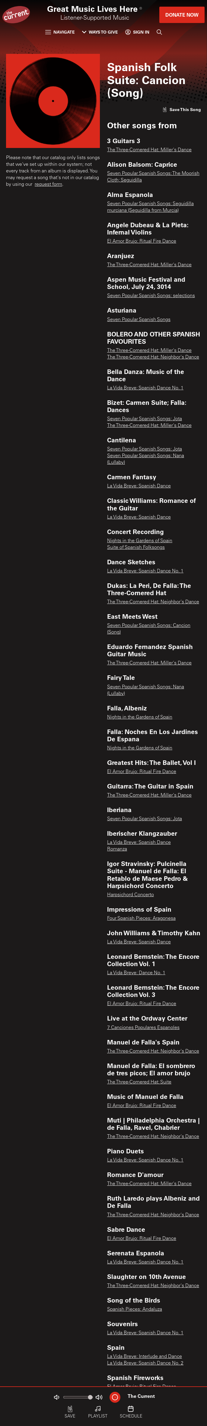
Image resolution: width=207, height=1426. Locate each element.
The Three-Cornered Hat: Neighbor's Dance (153, 357)
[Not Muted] (56, 1397)
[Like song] (181, 109)
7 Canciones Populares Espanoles (143, 1027)
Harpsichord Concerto (130, 895)
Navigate (60, 32)
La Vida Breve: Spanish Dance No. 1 (145, 388)
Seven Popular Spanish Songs (138, 319)
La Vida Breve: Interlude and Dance (144, 1356)
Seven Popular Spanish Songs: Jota (144, 419)
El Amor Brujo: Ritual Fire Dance (141, 241)
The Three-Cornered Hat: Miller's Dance (149, 150)
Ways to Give (100, 32)
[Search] (159, 32)
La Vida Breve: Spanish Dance (139, 486)
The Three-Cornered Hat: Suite (139, 1082)
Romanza (117, 849)
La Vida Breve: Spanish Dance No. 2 (145, 1363)
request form (48, 184)
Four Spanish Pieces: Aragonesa (141, 918)
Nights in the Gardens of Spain (139, 541)
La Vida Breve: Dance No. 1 (136, 973)
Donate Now (182, 14)
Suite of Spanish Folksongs (136, 547)
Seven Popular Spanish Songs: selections (151, 295)
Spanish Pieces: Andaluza (134, 1309)
